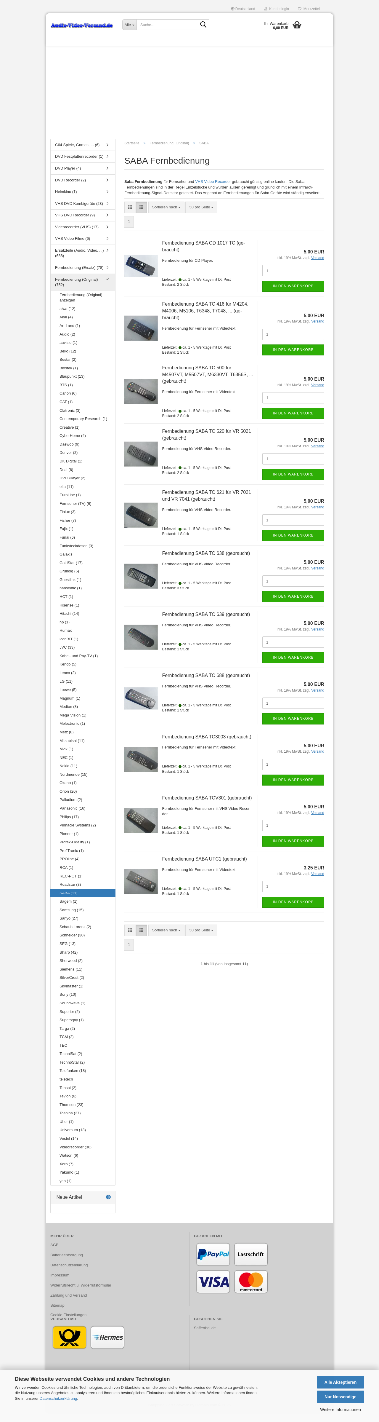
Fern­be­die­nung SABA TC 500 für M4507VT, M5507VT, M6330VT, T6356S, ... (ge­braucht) (207, 383)
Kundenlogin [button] (276, 9)
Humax (66, 639)
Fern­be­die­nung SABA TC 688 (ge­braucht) (206, 684)
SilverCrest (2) (72, 986)
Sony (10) (68, 1004)
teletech (66, 1088)
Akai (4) (66, 326)
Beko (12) (68, 360)
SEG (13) (68, 953)
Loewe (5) (68, 699)
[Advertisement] (189, 99)
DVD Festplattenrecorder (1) (79, 166)
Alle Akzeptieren (340, 1382)
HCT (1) (66, 606)
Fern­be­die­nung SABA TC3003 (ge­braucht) (206, 745)
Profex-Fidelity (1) (75, 851)
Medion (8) (69, 716)
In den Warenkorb (293, 295)
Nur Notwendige (340, 1396)
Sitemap (57, 1314)
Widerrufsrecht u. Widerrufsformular (80, 1294)
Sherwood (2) (71, 970)
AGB (54, 1254)
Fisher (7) (68, 529)
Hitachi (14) (69, 622)
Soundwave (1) (72, 1012)
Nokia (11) (68, 775)
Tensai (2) (68, 1097)
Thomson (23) (71, 1114)
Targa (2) (67, 1037)
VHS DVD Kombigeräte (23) (79, 212)
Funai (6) (67, 546)
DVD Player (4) (68, 177)
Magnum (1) (70, 707)
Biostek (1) (69, 377)
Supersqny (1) (72, 1029)
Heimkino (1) (66, 201)
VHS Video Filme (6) (72, 248)
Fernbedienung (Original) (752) (76, 291)
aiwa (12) (67, 318)
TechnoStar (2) (72, 1071)
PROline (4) (70, 868)
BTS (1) (66, 394)
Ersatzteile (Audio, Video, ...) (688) (79, 262)
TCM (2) (67, 1046)
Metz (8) (67, 741)
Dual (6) (66, 479)
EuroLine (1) (70, 504)
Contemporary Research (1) (83, 428)
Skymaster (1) (71, 995)
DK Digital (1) (71, 470)
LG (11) (66, 690)
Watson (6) (69, 1164)
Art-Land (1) (70, 335)
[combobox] (166, 216)
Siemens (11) (71, 978)
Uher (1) (67, 1131)
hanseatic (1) (71, 597)
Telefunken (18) (73, 1080)
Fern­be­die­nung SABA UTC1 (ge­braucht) (204, 868)
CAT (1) (66, 411)
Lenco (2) (68, 682)
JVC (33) (67, 657)
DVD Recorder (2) (70, 189)
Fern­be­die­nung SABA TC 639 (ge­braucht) (206, 623)
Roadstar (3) (70, 893)
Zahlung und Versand (68, 1304)
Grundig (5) (69, 580)
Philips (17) (69, 826)
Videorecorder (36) (75, 1156)
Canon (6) (68, 402)
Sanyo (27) (69, 927)
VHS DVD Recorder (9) (75, 224)
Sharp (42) (69, 961)
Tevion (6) (68, 1105)
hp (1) (65, 631)
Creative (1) (70, 436)
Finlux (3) (68, 521)
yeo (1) (65, 1190)
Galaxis (66, 563)
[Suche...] (129, 24)
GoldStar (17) (71, 572)
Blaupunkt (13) (72, 386)
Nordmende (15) (74, 783)
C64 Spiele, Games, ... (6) (77, 154)
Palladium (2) (71, 809)
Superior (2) (70, 1021)
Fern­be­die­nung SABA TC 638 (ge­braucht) (206, 562)
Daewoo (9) (69, 453)
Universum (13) (73, 1139)
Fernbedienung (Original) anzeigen (81, 307)
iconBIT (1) (69, 648)
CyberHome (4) (73, 445)
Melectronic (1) (72, 733)
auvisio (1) (68, 351)
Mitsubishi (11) (72, 750)
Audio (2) (67, 343)
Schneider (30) (72, 944)
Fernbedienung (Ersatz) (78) (79, 276)
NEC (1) (66, 767)
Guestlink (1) (70, 589)
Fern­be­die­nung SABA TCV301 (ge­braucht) (207, 807)
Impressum (59, 1284)
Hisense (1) (69, 614)
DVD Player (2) (72, 487)
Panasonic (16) (72, 817)
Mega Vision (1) (73, 724)
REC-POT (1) (71, 885)
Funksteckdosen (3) (76, 555)
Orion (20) (68, 800)
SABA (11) (69, 902)
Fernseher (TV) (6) (75, 512)
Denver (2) (69, 462)
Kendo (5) (68, 673)
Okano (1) (68, 792)
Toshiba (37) (70, 1122)
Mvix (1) (66, 758)
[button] (243, 8)
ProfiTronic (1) (72, 860)
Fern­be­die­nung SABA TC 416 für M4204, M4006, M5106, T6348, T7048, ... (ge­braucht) (205, 320)
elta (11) (67, 496)
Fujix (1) (66, 538)
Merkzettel (309, 9)
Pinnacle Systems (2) (78, 834)
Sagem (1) (69, 910)
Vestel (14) (69, 1147)
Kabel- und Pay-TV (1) (79, 665)
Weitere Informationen (340, 1409)
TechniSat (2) (71, 1063)
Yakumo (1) (69, 1181)
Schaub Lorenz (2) (75, 936)
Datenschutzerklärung (58, 1398)
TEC (63, 1054)
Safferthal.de (205, 1337)
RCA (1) (66, 876)
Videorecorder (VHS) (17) (77, 236)
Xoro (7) (66, 1173)
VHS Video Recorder (213, 191)
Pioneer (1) (69, 843)
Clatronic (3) (70, 419)
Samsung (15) (72, 919)
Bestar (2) (68, 368)
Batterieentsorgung (66, 1264)
